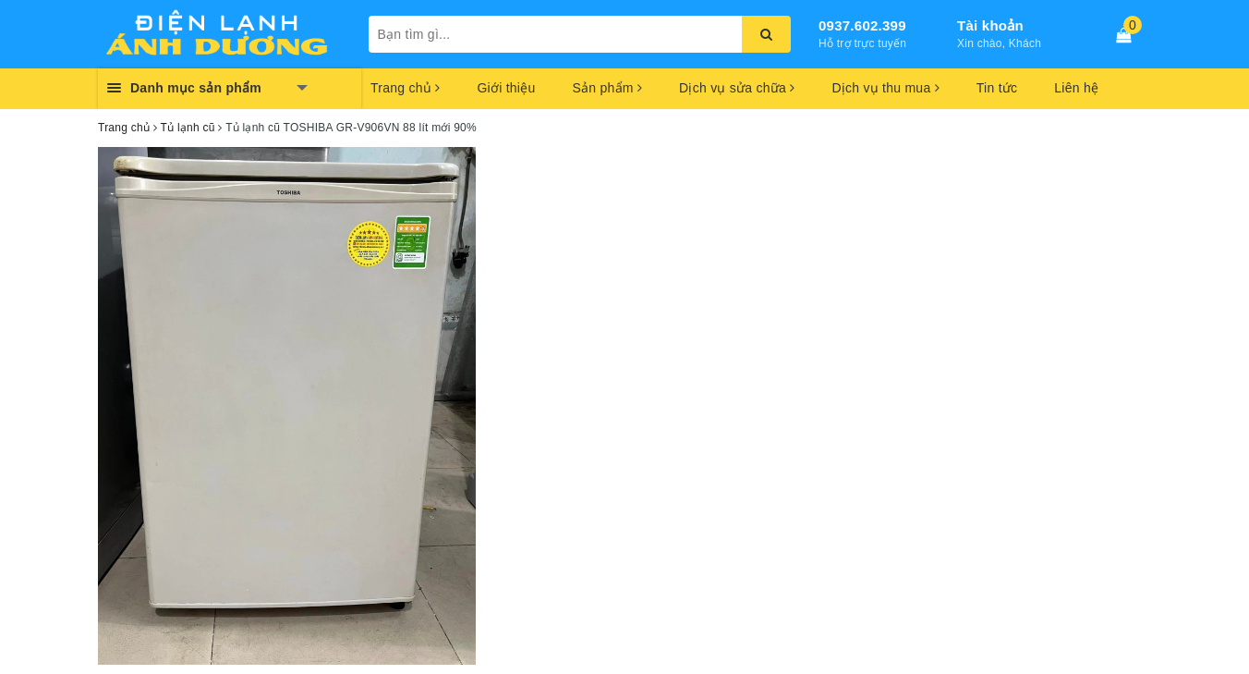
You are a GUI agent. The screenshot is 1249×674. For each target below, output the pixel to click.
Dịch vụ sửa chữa (736, 87)
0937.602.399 (862, 25)
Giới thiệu (506, 87)
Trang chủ (405, 87)
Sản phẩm (607, 87)
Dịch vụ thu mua (885, 87)
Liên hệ (1076, 87)
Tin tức (996, 87)
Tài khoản (990, 25)
